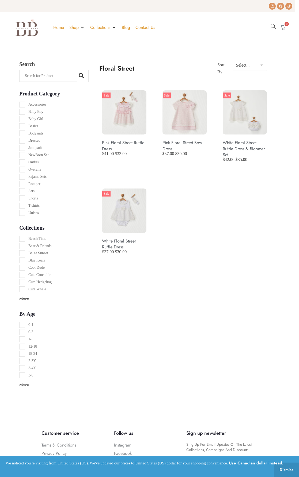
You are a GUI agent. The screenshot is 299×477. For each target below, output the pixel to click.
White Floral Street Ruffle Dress (119, 244)
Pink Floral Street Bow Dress (182, 146)
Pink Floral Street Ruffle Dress (123, 146)
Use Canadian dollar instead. (256, 463)
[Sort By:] (250, 65)
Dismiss (286, 470)
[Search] (48, 76)
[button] (77, 27)
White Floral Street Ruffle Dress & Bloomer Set (244, 149)
